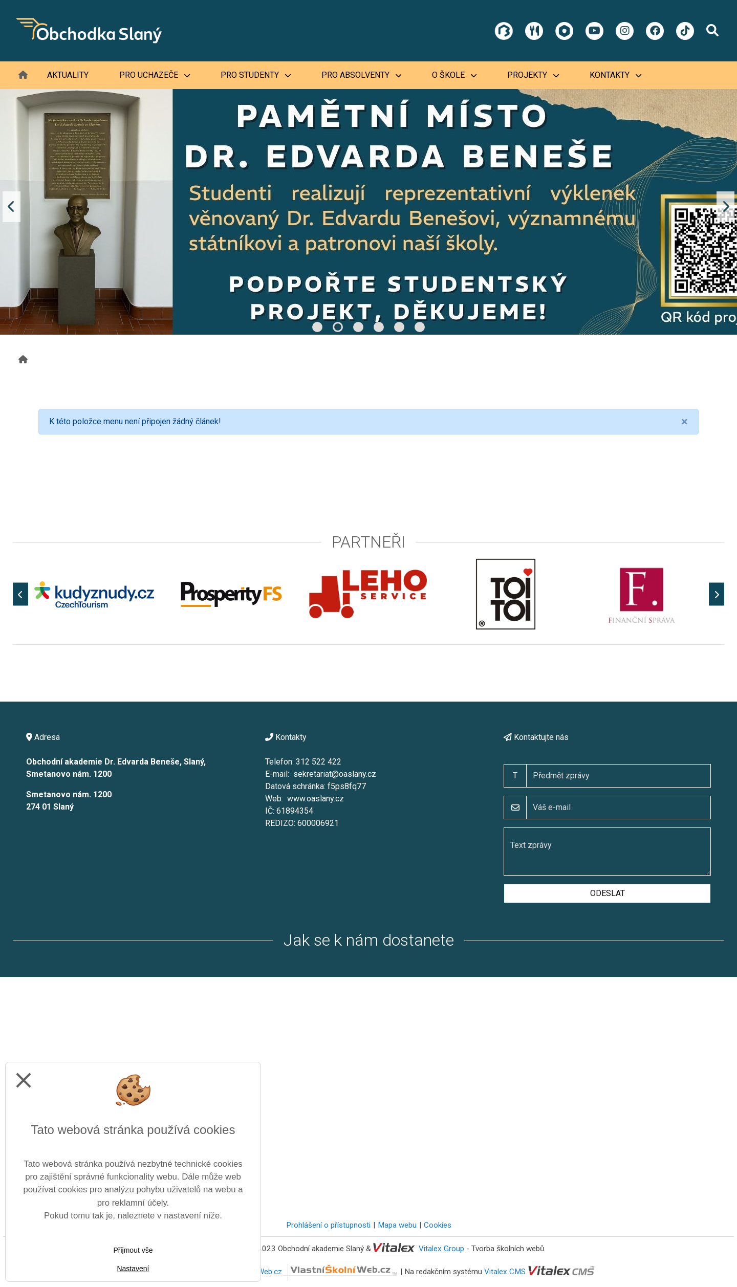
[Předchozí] (20, 594)
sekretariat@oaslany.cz (334, 774)
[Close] (684, 421)
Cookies (437, 1225)
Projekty (533, 75)
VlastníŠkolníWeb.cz (306, 1271)
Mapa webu (397, 1225)
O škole (454, 75)
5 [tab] (399, 327)
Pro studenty (256, 75)
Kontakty (615, 75)
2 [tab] (338, 327)
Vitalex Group (441, 1248)
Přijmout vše (133, 1250)
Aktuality (68, 75)
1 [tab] (317, 327)
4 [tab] (379, 327)
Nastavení (133, 1268)
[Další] (716, 594)
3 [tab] (358, 327)
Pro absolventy (361, 75)
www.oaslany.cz (315, 798)
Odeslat (607, 893)
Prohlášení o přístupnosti (328, 1225)
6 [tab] (420, 327)
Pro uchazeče (154, 75)
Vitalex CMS (505, 1271)
